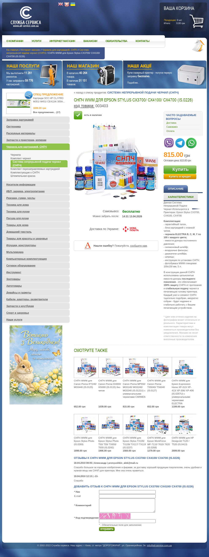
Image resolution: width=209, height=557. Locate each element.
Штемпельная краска (23, 175)
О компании (14, 41)
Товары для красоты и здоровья (27, 238)
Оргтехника (13, 126)
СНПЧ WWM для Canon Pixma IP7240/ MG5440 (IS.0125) (85, 383)
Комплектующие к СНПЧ (25, 172)
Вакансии (90, 41)
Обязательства (116, 41)
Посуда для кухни (17, 218)
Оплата (170, 131)
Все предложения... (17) (46, 112)
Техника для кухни (18, 211)
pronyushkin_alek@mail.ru (123, 463)
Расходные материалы (20, 133)
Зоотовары (13, 279)
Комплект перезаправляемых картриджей (35, 169)
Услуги (36, 41)
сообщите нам (138, 245)
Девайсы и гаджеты (18, 292)
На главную (12, 50)
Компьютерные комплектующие (26, 258)
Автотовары (14, 285)
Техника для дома (17, 204)
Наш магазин (85, 66)
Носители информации (20, 184)
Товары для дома (17, 225)
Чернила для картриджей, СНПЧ (59, 50)
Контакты (142, 41)
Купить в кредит (180, 176)
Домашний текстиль (19, 231)
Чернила (16, 154)
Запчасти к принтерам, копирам (26, 140)
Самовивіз (172, 127)
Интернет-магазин (30, 50)
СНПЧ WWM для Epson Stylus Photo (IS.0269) (84, 441)
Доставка (171, 123)
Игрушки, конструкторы (21, 245)
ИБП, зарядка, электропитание (25, 191)
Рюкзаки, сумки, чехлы (20, 198)
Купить (180, 169)
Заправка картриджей (20, 119)
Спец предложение (48, 94)
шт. (179, 14)
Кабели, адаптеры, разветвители (27, 299)
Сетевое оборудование (20, 265)
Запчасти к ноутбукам (20, 306)
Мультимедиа (14, 252)
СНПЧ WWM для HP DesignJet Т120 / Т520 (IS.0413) (183, 441)
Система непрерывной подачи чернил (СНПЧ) (143, 92)
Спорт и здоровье (17, 312)
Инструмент (13, 272)
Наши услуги (26, 66)
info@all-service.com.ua (159, 545)
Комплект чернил (21, 158)
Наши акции (159, 66)
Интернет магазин (62, 41)
